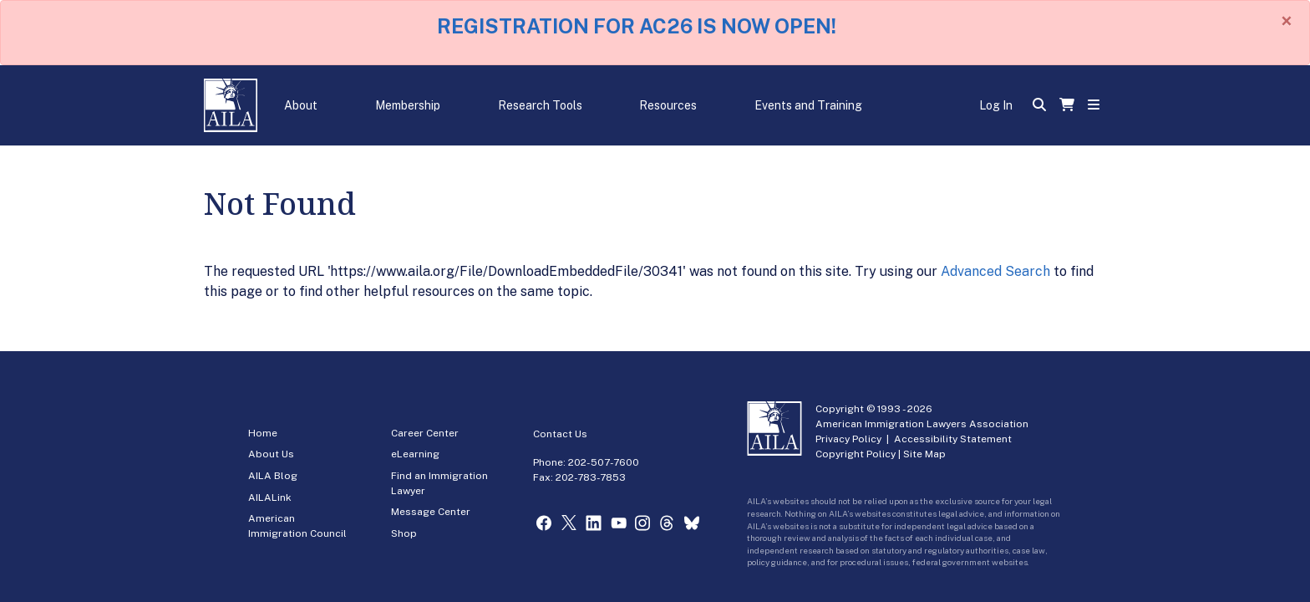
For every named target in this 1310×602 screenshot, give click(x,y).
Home (262, 433)
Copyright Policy (855, 454)
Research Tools (540, 105)
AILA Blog (272, 476)
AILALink (270, 497)
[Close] (1286, 21)
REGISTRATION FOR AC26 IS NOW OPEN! (636, 26)
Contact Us (560, 434)
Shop (404, 533)
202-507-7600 (603, 462)
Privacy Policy (848, 439)
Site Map (924, 454)
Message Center (430, 512)
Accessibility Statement (953, 439)
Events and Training (808, 105)
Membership (407, 105)
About (300, 105)
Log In (996, 105)
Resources (668, 105)
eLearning (415, 454)
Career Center (425, 433)
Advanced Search (995, 271)
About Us (271, 454)
